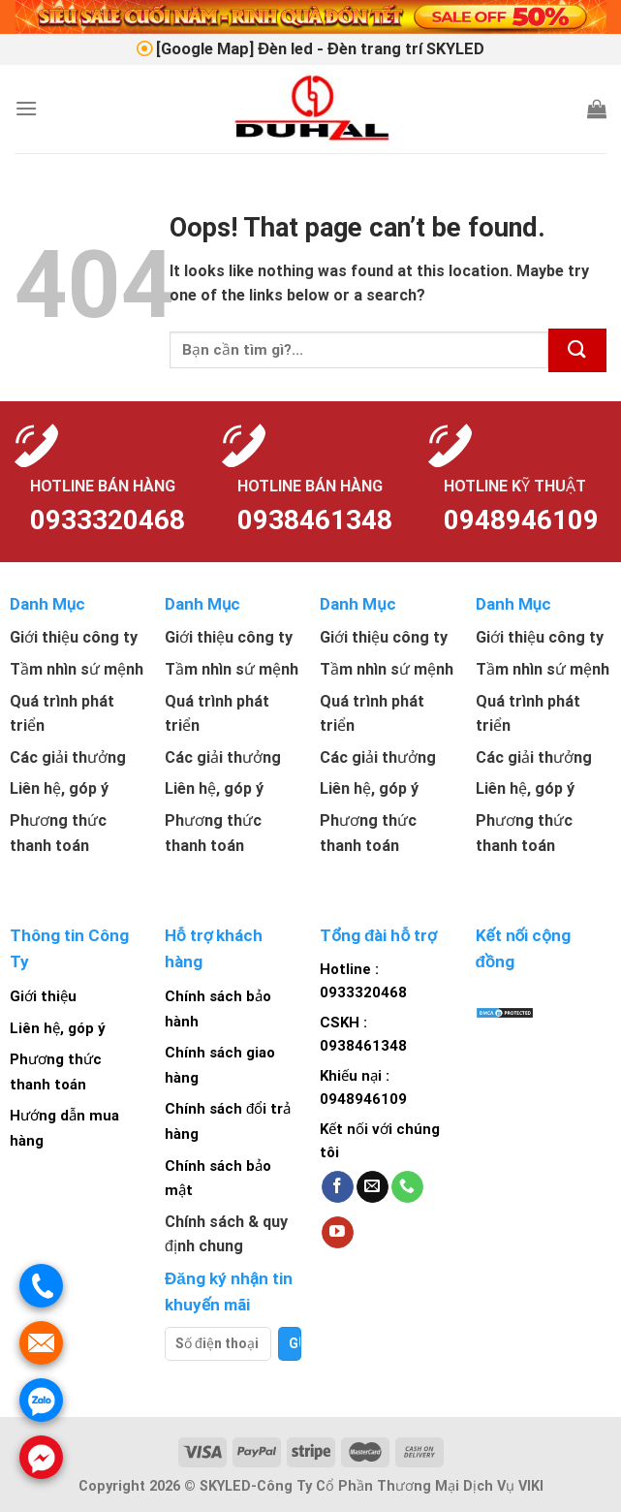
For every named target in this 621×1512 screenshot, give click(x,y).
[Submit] (577, 350)
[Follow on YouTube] (338, 1232)
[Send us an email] (372, 1187)
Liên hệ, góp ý (58, 1028)
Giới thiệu (43, 996)
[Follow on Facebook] (338, 1187)
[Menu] (26, 108)
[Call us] (407, 1187)
